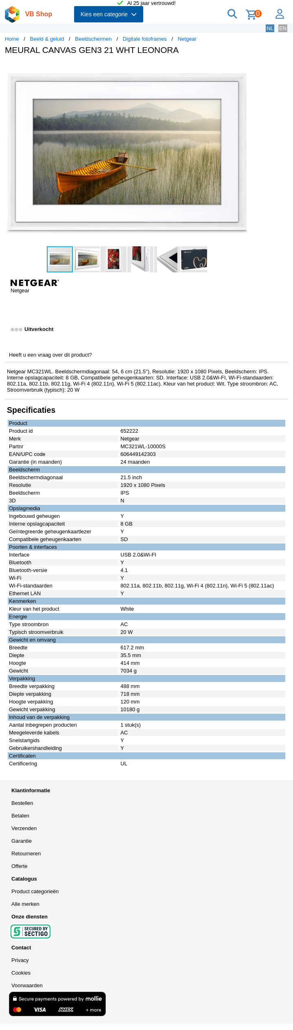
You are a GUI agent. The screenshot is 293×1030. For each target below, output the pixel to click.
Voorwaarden (27, 985)
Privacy (20, 960)
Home (12, 39)
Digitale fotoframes (144, 39)
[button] (241, 69)
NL (270, 28)
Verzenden (24, 828)
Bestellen (22, 803)
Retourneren (26, 853)
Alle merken (25, 904)
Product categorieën (35, 891)
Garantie (21, 841)
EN (282, 28)
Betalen (20, 816)
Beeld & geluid (47, 39)
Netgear (187, 39)
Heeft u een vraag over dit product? (50, 355)
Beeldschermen (93, 39)
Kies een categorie (109, 14)
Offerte (19, 866)
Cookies (21, 973)
